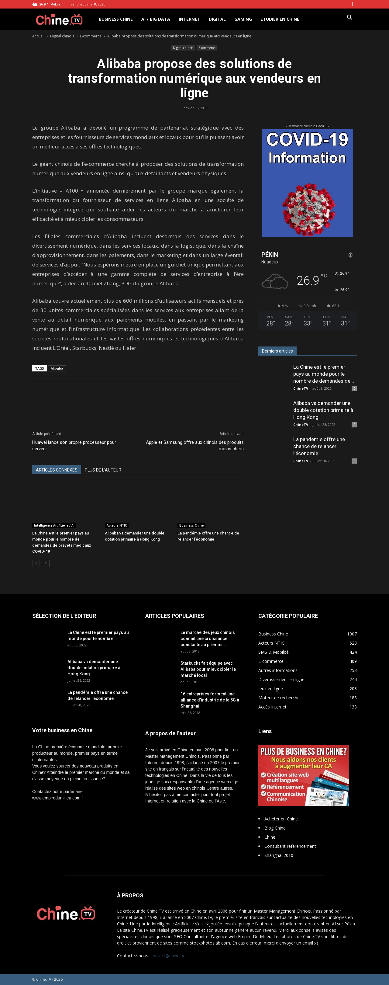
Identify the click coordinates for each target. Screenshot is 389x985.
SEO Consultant (189, 936)
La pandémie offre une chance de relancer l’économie (319, 446)
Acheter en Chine (281, 819)
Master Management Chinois (172, 756)
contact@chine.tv (167, 956)
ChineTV (300, 388)
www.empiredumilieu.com (56, 797)
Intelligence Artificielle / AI (54, 525)
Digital (217, 19)
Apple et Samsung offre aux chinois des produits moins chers (195, 445)
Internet (189, 19)
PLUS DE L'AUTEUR (103, 470)
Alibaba (57, 368)
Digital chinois (62, 36)
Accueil (38, 36)
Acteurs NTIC (117, 525)
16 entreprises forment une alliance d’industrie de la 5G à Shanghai (210, 699)
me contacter (188, 794)
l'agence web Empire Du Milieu (241, 936)
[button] (349, 18)
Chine (269, 837)
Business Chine (116, 19)
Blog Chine (275, 828)
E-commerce (91, 36)
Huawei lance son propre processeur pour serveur (74, 445)
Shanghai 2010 (278, 855)
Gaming (243, 19)
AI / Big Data (155, 19)
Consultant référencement (290, 846)
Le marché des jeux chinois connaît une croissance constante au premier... (208, 638)
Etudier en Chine (279, 19)
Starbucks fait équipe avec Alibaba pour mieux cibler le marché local (208, 669)
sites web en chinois (186, 788)
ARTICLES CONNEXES (56, 470)
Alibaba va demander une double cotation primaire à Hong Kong (323, 410)
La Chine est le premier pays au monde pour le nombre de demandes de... (323, 374)
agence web (217, 781)
